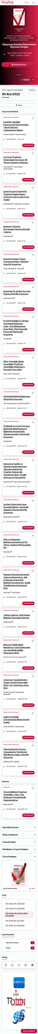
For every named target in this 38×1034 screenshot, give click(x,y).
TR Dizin (19, 75)
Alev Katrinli (26, 482)
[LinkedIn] (25, 965)
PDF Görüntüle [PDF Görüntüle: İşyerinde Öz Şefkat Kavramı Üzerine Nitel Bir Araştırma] (28, 309)
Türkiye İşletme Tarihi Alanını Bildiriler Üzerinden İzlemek (16, 616)
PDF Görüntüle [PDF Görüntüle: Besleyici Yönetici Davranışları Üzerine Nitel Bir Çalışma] (28, 247)
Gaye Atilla (6, 694)
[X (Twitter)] (19, 965)
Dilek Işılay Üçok (8, 298)
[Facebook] (5, 965)
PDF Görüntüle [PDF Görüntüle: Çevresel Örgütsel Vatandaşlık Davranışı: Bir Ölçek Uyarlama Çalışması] (28, 179)
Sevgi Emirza (7, 482)
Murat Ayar (16, 374)
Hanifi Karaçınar (21, 134)
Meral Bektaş (7, 236)
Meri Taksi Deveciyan (10, 403)
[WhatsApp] (12, 965)
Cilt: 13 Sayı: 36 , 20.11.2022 (14, 921)
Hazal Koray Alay (23, 403)
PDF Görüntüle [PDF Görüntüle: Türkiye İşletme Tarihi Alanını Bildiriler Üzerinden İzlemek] (28, 633)
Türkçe (27, 2)
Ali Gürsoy (26, 204)
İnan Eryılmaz (20, 692)
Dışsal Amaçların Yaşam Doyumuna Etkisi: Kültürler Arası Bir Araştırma (16, 262)
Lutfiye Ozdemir (8, 134)
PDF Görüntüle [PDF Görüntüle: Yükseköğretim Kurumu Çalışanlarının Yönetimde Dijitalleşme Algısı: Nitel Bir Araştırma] (28, 772)
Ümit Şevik (6, 339)
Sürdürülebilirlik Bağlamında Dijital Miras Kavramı (16, 397)
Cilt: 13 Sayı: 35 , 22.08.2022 (14, 925)
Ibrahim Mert (18, 204)
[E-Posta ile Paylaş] (32, 965)
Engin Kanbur (7, 167)
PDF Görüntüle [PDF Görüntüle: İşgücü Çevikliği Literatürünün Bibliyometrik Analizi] (28, 737)
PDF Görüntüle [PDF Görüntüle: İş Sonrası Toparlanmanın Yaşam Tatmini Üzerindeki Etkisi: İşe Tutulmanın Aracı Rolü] (28, 705)
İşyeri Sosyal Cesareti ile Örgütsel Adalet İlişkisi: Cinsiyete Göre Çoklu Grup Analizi (16, 195)
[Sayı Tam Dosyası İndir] (32, 942)
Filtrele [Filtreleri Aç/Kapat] (19, 105)
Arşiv (4, 895)
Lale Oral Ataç (19, 726)
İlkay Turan (21, 657)
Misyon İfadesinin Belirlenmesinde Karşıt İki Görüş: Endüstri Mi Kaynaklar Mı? (17, 543)
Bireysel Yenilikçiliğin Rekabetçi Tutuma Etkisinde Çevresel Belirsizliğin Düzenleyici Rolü (16, 648)
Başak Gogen (7, 804)
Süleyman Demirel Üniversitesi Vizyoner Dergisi (19, 45)
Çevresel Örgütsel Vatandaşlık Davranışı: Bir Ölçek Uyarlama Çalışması (15, 160)
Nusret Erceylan (8, 692)
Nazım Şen (6, 592)
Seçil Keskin (16, 592)
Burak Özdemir (8, 169)
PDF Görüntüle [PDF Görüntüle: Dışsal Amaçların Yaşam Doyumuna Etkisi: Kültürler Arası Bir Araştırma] (28, 279)
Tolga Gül (20, 268)
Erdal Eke (16, 761)
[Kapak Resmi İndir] (32, 889)
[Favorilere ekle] (33, 118)
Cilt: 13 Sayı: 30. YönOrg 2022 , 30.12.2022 (16, 915)
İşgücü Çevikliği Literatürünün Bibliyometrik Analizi (16, 720)
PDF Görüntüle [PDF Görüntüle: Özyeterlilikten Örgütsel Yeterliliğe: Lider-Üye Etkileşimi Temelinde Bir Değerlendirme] (28, 815)
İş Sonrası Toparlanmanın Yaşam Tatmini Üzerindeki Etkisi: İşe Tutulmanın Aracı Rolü (16, 684)
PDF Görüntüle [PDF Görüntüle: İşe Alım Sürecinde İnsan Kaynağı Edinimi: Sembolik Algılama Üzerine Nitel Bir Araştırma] (28, 528)
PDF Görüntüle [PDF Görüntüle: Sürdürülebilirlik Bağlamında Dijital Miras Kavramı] (28, 414)
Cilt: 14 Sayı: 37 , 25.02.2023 (14, 908)
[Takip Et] (25, 79)
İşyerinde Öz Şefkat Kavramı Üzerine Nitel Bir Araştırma (17, 292)
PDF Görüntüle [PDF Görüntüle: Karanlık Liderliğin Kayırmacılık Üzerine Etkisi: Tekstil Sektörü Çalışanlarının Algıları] (28, 145)
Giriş (33, 2)
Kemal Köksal (7, 204)
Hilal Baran (6, 441)
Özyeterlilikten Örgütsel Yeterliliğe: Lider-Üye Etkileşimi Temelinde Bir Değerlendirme (15, 796)
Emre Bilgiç (7, 552)
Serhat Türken (7, 622)
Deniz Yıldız (7, 374)
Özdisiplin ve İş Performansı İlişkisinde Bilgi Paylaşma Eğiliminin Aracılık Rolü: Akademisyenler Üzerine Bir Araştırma (16, 431)
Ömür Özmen (18, 482)
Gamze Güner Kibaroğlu (11, 517)
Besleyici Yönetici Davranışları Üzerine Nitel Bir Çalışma (16, 229)
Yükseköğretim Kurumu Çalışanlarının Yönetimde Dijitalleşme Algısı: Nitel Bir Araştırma (16, 753)
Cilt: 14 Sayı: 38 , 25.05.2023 (15, 904)
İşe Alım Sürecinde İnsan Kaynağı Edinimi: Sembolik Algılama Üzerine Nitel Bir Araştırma (16, 508)
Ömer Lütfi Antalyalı (9, 268)
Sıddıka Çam (7, 761)
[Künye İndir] (32, 947)
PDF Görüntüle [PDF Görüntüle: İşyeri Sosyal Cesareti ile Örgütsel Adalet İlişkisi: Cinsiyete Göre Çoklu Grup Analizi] (28, 215)
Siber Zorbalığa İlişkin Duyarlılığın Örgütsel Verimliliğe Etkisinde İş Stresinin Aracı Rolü (14, 365)
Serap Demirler (8, 726)
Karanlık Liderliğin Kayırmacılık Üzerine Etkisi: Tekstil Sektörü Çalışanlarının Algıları (16, 126)
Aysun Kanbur (18, 167)
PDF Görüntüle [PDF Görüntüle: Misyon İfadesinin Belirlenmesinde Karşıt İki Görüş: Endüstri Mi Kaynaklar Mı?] (28, 563)
